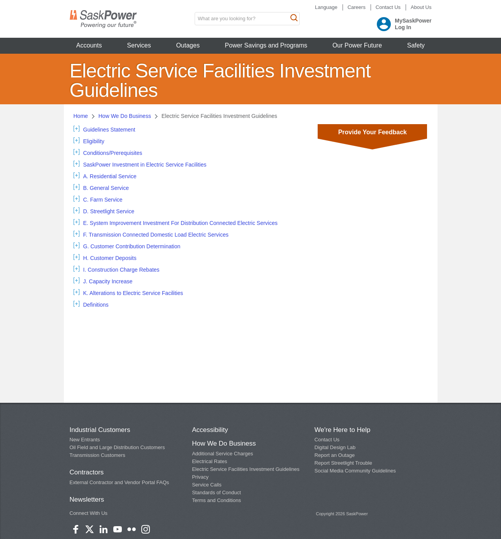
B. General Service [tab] (106, 188)
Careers (357, 7)
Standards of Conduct (216, 492)
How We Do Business (124, 116)
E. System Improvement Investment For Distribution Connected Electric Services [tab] (180, 223)
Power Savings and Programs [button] (266, 45)
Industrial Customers (100, 430)
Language (326, 7)
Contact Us (388, 7)
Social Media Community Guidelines (355, 471)
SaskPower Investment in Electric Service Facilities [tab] (145, 165)
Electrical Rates (209, 461)
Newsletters (87, 499)
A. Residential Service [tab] (110, 176)
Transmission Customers (97, 455)
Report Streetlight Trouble (343, 463)
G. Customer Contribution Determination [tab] (132, 246)
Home (81, 116)
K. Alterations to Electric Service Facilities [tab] (133, 293)
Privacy (200, 477)
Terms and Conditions (216, 500)
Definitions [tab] (96, 305)
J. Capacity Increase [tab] (108, 281)
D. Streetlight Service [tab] (109, 211)
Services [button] (139, 45)
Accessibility (210, 430)
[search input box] (247, 18)
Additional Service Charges (222, 453)
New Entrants (85, 439)
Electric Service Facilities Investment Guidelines (245, 469)
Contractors (87, 472)
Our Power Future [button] (357, 45)
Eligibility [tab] (93, 141)
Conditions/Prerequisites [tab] (112, 153)
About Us (421, 7)
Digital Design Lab (335, 447)
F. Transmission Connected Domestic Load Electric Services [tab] (156, 235)
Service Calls (206, 485)
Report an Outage (335, 455)
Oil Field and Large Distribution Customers (117, 447)
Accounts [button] (89, 45)
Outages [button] (187, 45)
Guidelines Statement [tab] (109, 129)
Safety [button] (416, 45)
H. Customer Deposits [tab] (110, 258)
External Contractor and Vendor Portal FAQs (119, 482)
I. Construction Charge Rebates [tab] (121, 270)
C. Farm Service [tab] (103, 200)
